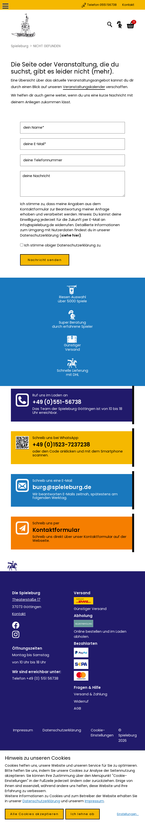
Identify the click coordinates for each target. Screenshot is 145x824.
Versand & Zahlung (90, 694)
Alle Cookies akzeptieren (34, 814)
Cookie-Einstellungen (102, 733)
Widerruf (81, 701)
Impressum (23, 730)
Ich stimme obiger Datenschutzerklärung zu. (62, 245)
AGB (77, 708)
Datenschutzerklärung (62, 730)
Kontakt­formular (56, 530)
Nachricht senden (44, 260)
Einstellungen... (128, 814)
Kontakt (107, 4)
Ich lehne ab (82, 814)
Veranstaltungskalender (84, 86)
